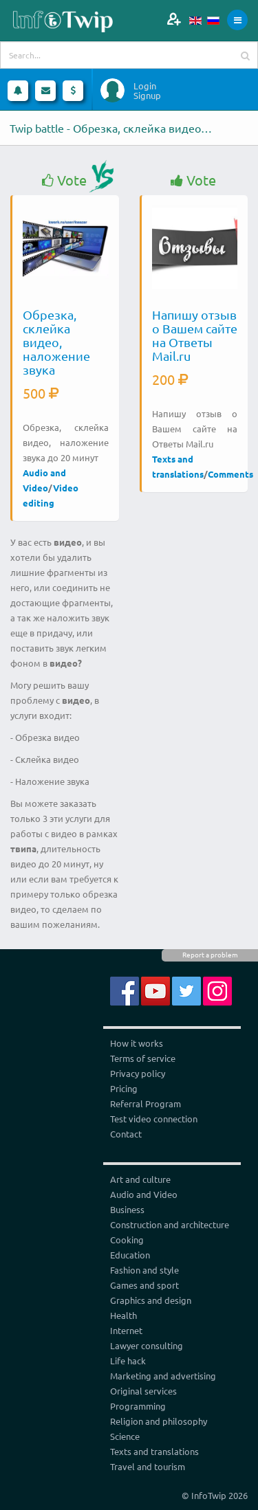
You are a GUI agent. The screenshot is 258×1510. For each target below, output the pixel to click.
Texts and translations (154, 1451)
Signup (147, 95)
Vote (64, 180)
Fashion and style (144, 1270)
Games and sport (144, 1285)
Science (125, 1436)
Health (123, 1315)
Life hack (128, 1360)
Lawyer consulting (146, 1345)
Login (144, 86)
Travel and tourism (147, 1466)
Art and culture (140, 1179)
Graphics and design (150, 1300)
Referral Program (145, 1103)
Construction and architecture (169, 1224)
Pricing (124, 1088)
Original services (143, 1391)
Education (130, 1255)
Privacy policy (137, 1073)
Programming (138, 1406)
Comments (230, 474)
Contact (126, 1134)
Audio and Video (144, 1194)
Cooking (127, 1239)
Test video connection (153, 1118)
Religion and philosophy (158, 1421)
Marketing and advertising (163, 1375)
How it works (136, 1043)
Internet (126, 1330)
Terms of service (142, 1058)
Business (127, 1209)
